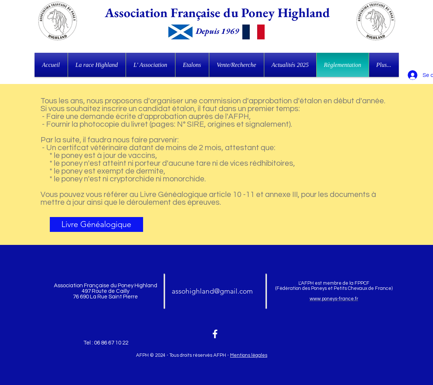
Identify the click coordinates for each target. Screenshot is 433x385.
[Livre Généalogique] (96, 224)
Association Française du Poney (190, 12)
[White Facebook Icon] (215, 334)
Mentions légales (248, 355)
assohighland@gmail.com (212, 291)
